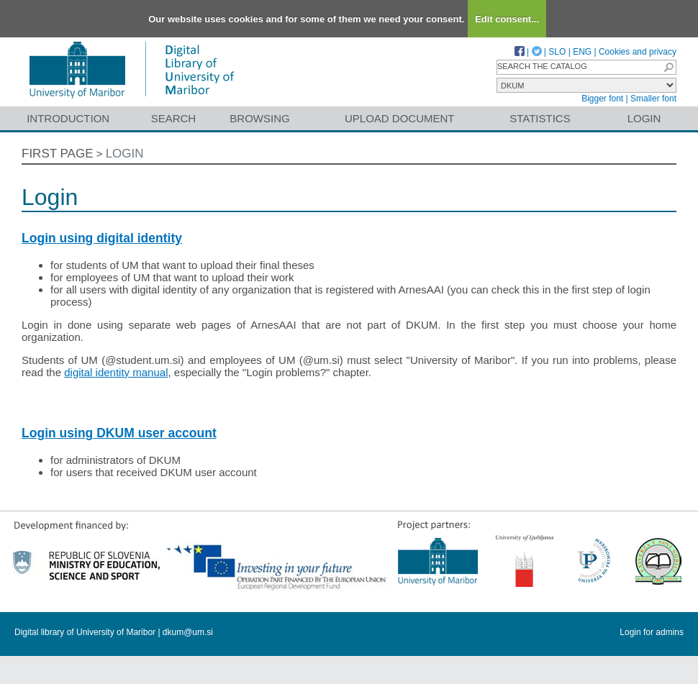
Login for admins (652, 632)
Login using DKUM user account (119, 433)
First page (58, 153)
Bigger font (602, 99)
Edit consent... (507, 19)
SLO (557, 52)
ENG (582, 52)
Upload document (400, 118)
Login (644, 118)
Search (173, 118)
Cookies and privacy (637, 52)
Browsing (259, 118)
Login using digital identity (102, 238)
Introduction (68, 118)
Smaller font (653, 99)
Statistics (539, 118)
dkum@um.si (188, 632)
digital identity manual (116, 372)
